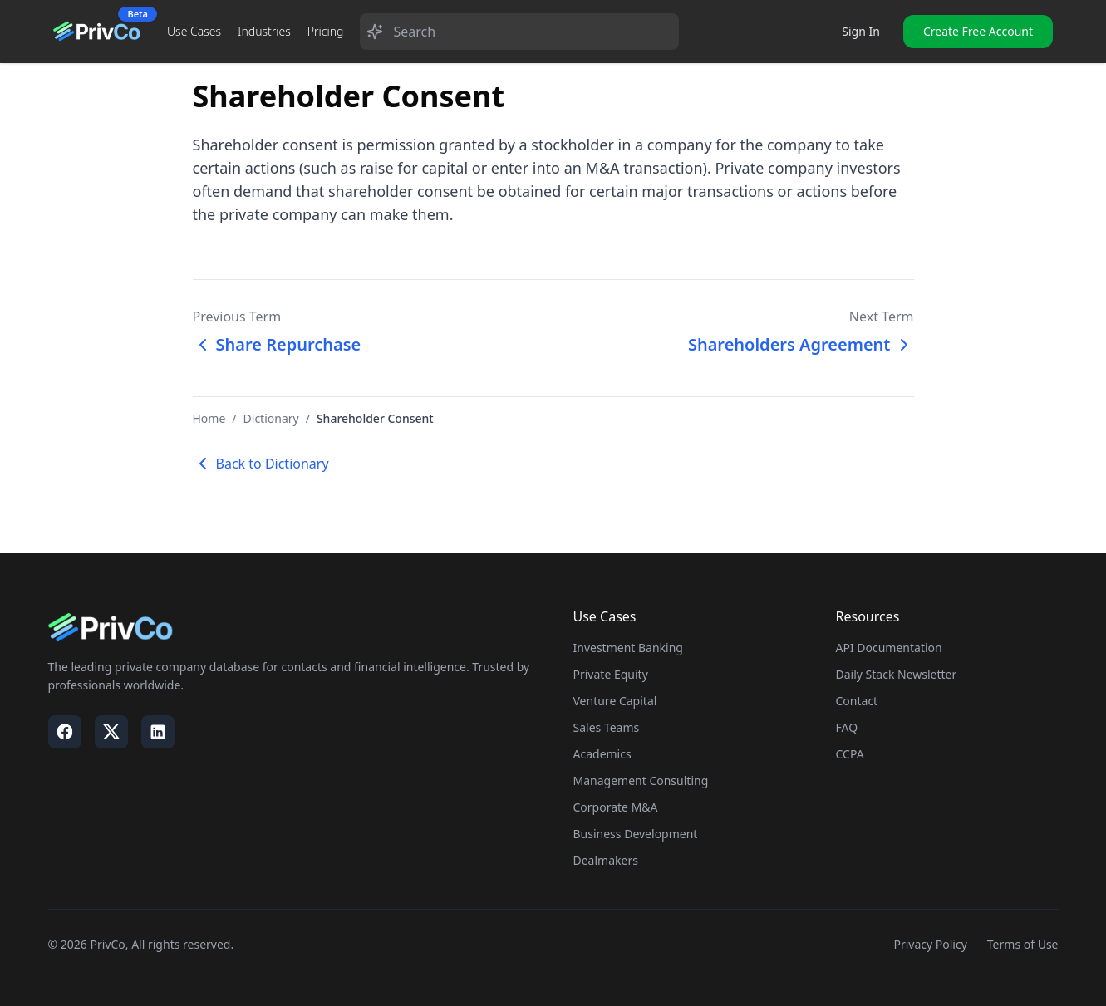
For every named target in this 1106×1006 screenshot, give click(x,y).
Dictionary (271, 418)
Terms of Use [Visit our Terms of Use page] (1023, 944)
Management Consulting (641, 780)
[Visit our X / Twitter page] (111, 731)
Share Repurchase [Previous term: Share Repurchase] (277, 344)
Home (209, 418)
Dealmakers (605, 860)
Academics (602, 754)
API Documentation (889, 647)
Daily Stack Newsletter (896, 674)
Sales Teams (606, 727)
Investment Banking (628, 647)
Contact (857, 701)
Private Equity (610, 674)
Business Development (635, 834)
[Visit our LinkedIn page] (158, 731)
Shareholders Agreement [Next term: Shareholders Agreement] (801, 344)
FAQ (847, 727)
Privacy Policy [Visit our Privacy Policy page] (929, 944)
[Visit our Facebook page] (64, 731)
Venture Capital (615, 701)
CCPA (850, 754)
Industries (264, 31)
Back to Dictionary (261, 464)
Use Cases (194, 31)
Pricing (325, 31)
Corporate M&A (615, 807)
